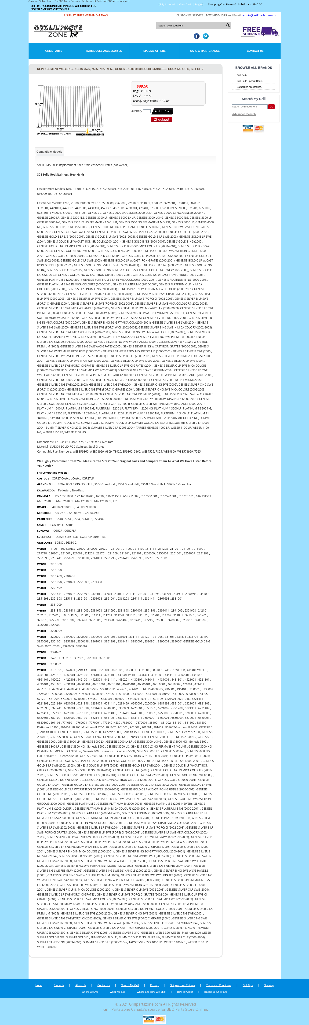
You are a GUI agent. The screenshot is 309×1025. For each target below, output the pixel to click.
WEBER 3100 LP (198, 942)
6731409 (110, 713)
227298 (149, 558)
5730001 (66, 699)
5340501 (165, 694)
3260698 (81, 620)
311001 (83, 615)
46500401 (83, 684)
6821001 (56, 718)
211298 (163, 549)
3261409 (121, 620)
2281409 (56, 576)
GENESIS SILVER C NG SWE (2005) (180, 913)
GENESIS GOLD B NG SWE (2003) (191, 775)
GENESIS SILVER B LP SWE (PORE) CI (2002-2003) (109, 832)
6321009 (190, 703)
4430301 (136, 680)
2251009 (189, 553)
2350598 (190, 594)
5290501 (111, 694)
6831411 (136, 718)
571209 (53, 699)
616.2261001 (168, 496)
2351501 (83, 599)
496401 (181, 689)
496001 (169, 689)
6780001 (190, 713)
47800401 (73, 689)
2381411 (69, 610)
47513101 (43, 689)
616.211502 (130, 496)
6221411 (197, 699)
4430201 (123, 680)
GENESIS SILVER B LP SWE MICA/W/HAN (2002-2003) (155, 837)
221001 (65, 553)
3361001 (96, 641)
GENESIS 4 (74, 751)
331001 (122, 637)
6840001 (150, 718)
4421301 (96, 680)
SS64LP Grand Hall (153, 484)
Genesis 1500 (131, 732)
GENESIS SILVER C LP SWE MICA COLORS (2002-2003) (92, 899)
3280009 (173, 620)
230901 (107, 594)
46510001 (98, 684)
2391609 (176, 610)
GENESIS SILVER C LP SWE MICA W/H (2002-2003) (161, 899)
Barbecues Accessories (104, 50)
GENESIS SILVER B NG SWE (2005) (80, 856)
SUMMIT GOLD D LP (103, 937)
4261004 (96, 675)
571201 (42, 699)
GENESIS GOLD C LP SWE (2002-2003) (152, 785)
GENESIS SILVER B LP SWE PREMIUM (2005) (102, 842)
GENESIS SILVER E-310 (124, 933)
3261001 (95, 620)
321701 (42, 620)
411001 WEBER (175, 670)
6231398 (83, 703)
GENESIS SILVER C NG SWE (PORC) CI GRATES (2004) (136, 918)
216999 (198, 549)
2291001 (69, 582)
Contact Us (255, 50)
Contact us (103, 985)
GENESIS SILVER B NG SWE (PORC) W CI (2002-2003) (137, 856)
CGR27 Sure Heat (66, 537)
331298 (158, 637)
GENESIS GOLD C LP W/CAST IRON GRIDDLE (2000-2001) (157, 789)
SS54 (68, 519)
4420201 (56, 680)
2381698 (96, 610)
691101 (55, 723)
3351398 (69, 641)
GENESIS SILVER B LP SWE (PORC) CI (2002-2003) (153, 828)
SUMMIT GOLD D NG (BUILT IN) (139, 937)
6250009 (150, 703)
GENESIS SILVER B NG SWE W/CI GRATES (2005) (151, 875)
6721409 (203, 708)
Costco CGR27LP (83, 478)
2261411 (123, 558)
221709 (113, 553)
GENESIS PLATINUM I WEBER (171, 818)
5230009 (207, 689)
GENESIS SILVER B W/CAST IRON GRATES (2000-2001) (134, 885)
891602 (111, 727)
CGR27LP (70, 531)
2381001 (177, 599)
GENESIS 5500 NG (91, 756)
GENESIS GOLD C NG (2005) (126, 794)
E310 (116, 501)
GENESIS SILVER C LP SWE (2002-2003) (139, 890)
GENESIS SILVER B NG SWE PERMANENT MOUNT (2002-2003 (94, 866)
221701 (101, 553)
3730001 (56, 664)
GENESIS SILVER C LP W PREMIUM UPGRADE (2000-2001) (120, 904)
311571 (143, 615)
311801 (178, 615)
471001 (187, 684)
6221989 (56, 703)
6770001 (177, 713)
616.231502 (203, 496)
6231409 (96, 703)
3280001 (160, 620)
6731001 (83, 713)
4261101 (110, 675)
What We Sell (118, 991)
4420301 (69, 680)
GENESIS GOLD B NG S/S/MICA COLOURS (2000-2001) (81, 775)
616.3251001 (45, 501)
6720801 (136, 708)
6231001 (69, 703)
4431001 (163, 680)
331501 (169, 637)
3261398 (108, 620)
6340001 (110, 708)
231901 (178, 594)
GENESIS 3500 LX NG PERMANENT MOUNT (158, 746)
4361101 (42, 680)
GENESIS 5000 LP (148, 751)
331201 (146, 637)
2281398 (56, 570)
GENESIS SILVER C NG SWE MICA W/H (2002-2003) (106, 923)
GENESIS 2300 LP (159, 737)
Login (198, 4)
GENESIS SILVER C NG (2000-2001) (92, 909)
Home (38, 985)
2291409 (56, 588)
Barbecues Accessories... (250, 87)
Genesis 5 (108, 751)
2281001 (161, 558)
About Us (80, 985)
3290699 (69, 637)
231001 (119, 594)
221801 (125, 553)
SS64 (76, 519)
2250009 (162, 553)
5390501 (205, 694)
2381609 (82, 610)
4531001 (56, 684)
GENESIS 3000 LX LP (119, 742)
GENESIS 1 (206, 727)
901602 (158, 727)
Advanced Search (244, 114)
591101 (146, 699)
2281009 (56, 564)
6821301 (83, 718)
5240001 (44, 694)
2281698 (56, 582)
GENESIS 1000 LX (69, 732)
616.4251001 (83, 501)
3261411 (135, 620)
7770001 (95, 723)
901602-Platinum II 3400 (181, 727)
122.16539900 (84, 496)
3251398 (68, 620)
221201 (89, 553)
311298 (119, 615)
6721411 (42, 713)
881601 (178, 723)
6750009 (163, 713)
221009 (77, 553)
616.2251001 (149, 496)
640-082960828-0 (87, 507)
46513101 (114, 684)
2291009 (82, 582)
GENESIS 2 (173, 732)
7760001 (81, 723)
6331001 (69, 708)
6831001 (110, 718)
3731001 (56, 670)
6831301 (123, 718)
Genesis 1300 (111, 732)
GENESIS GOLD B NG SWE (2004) (58, 780)
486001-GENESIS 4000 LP (98, 689)
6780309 (203, 713)
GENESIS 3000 (46, 742)
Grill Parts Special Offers (249, 81)
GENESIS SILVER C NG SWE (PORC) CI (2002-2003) (69, 918)
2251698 (69, 558)
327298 (148, 620)
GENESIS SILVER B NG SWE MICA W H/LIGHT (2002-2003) (110, 861)
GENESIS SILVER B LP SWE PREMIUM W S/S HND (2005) (72, 847)
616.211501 (113, 496)
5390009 (191, 694)
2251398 (42, 558)
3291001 (109, 637)
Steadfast (78, 490)
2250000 (149, 553)
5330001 (138, 694)
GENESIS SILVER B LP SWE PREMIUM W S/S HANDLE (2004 (169, 842)
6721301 (190, 708)
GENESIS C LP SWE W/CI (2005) (190, 756)
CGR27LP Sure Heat (92, 537)
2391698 (190, 610)
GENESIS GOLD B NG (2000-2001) (89, 770)
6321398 (42, 708)
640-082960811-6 (62, 507)
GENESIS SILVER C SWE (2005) (89, 933)
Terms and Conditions (218, 985)
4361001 (197, 675)
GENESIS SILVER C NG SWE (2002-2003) (86, 913)
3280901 (42, 625)
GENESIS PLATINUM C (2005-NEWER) (95, 813)
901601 (146, 727)
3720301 (91, 658)
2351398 (56, 599)
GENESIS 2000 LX (61, 737)
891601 (65, 727)
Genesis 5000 (126, 751)
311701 (154, 615)
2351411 (69, 599)
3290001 (56, 625)
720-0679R (91, 513)
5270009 (71, 694)
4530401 (42, 684)
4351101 (170, 675)
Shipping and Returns (182, 985)
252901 (53, 615)
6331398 (83, 708)
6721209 (177, 708)
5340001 (151, 694)
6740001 (136, 713)
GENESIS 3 (204, 737)
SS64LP (86, 519)
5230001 (194, 689)
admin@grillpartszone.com (260, 15)
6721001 (150, 708)
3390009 (68, 646)
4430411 (150, 680)
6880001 (203, 718)
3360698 (83, 641)
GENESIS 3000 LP (69, 742)
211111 (151, 549)
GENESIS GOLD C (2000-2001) (177, 780)
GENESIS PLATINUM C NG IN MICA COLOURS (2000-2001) (113, 818)
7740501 (68, 723)
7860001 (128, 723)
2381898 (123, 610)
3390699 (81, 646)
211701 (175, 549)
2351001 (204, 594)
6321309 (203, 703)
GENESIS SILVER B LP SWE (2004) (98, 828)
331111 (134, 637)
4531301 (69, 684)
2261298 (110, 558)
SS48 (60, 519)
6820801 (42, 718)
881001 (154, 723)
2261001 (96, 558)
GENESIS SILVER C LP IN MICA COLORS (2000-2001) (80, 890)
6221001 (170, 699)
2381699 (109, 610)
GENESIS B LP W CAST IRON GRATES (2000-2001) (136, 756)
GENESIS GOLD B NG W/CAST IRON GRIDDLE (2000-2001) (119, 780)
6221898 (42, 703)
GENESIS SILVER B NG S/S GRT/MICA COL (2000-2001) (150, 851)
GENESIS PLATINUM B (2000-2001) (120, 804)
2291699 (82, 594)
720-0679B (76, 513)
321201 (202, 615)
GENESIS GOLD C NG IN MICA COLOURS (172, 794)
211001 (115, 549)
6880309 (42, 723)
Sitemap (268, 985)
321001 (190, 615)
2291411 (56, 594)
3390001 (163, 641)
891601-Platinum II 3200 (88, 727)
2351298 (42, 599)
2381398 (56, 610)
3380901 (150, 641)
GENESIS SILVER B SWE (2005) (79, 885)
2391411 (163, 610)
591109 (158, 699)
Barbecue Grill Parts (215, 991)
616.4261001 (102, 501)
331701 (193, 637)
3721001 (105, 658)
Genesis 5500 (69, 756)
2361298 (123, 599)
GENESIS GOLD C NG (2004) (88, 794)
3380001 (136, 641)
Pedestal (63, 490)
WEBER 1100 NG (174, 942)
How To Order (185, 991)
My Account (167, 4)
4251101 (56, 675)
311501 (131, 615)
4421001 (83, 680)
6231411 (110, 703)
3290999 (96, 637)
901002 (134, 727)
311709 (166, 615)
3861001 (157, 670)
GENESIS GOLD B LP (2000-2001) (130, 761)
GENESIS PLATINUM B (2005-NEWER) (168, 804)
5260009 (57, 694)
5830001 (106, 699)
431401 (144, 675)
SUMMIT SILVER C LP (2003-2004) (183, 937)
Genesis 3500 (95, 746)
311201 (107, 615)
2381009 (56, 605)
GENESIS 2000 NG (114, 737)
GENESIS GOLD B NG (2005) (131, 770)
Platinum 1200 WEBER (196, 933)
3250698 (54, 620)
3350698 (42, 641)
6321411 (56, 708)
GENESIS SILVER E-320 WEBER (161, 933)
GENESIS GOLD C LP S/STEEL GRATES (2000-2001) (94, 785)
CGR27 (58, 531)
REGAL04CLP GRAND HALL (75, 484)
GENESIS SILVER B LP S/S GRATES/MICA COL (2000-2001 (161, 823)
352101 (67, 658)
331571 (181, 637)
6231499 (123, 703)
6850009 (177, 718)
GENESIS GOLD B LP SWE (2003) (97, 765)
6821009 (69, 718)
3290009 (56, 631)
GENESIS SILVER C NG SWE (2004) (135, 913)
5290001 (84, 694)
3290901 (82, 637)
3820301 (103, 670)
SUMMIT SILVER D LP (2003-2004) (105, 942)
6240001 (136, 703)
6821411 (96, 718)
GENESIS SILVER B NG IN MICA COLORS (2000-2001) (80, 851)
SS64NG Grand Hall (179, 484)
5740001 (79, 699)
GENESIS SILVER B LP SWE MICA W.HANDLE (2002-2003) (83, 837)
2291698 (69, 594)
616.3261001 (64, 501)
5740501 (93, 699)
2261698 (136, 558)
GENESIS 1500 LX (153, 732)
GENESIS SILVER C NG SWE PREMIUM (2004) (169, 923)
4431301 (177, 680)
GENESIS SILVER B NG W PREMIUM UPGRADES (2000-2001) (122, 880)
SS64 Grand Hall (128, 484)
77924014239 (111, 723)
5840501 (133, 699)
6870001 (190, 718)
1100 (54, 549)
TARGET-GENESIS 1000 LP (145, 942)
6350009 (123, 708)
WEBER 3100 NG (47, 947)
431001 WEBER (127, 675)
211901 (186, 549)
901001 (123, 727)
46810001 (159, 684)
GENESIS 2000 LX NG (87, 737)
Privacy (154, 985)
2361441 (150, 599)
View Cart (185, 4)
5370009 (178, 694)
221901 (136, 553)
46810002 (173, 684)
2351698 (96, 599)
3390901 (56, 652)
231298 (154, 594)
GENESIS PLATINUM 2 (81, 804)
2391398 (150, 610)
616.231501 (186, 496)
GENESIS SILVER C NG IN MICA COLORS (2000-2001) (149, 909)
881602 (189, 723)
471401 (199, 684)
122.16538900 (64, 496)
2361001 (110, 599)
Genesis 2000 (191, 732)
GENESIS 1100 (92, 732)
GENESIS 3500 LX (117, 746)
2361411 (136, 599)
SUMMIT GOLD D (77, 937)
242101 (203, 610)
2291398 (96, 582)
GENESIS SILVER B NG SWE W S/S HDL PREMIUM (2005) (83, 875)
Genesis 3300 (198, 742)
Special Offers (154, 50)
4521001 (190, 680)
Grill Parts (53, 50)
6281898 (163, 703)
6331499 (96, 708)
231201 (143, 594)
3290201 (56, 637)
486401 (122, 689)
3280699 (200, 620)
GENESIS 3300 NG (73, 746)
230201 (95, 594)
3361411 (123, 641)
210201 (104, 549)
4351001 (157, 675)
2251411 (56, 558)
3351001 (56, 641)
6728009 (69, 713)
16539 (100, 496)
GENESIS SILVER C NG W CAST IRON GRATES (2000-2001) (124, 928)
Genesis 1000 (47, 732)
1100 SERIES (67, 549)
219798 (42, 553)
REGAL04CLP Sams (61, 525)
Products (59, 985)
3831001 (143, 670)
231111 (131, 594)
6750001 (150, 713)
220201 (53, 553)
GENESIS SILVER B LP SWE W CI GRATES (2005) (140, 847)
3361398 (110, 641)
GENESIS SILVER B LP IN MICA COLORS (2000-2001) (90, 823)
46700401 (129, 684)
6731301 (96, 713)
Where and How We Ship (151, 991)
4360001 (183, 675)
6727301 (56, 713)
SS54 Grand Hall (105, 484)
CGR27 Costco (61, 478)
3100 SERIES (69, 615)
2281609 (69, 576)
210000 (92, 549)
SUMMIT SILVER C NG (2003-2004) (59, 942)
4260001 (69, 675)
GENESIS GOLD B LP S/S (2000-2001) (176, 761)
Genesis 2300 (137, 737)
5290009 (98, 694)
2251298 (202, 553)
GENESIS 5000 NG (172, 751)
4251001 (42, 675)
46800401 (144, 684)
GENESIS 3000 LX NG (148, 742)
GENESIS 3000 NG (175, 742)
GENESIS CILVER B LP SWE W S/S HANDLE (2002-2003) (72, 761)
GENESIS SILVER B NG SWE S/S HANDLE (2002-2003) (118, 871)
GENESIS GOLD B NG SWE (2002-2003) (143, 775)
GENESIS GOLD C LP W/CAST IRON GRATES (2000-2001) (83, 789)
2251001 (176, 553)
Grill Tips (248, 985)
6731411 (123, 713)
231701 (166, 594)
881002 (166, 723)
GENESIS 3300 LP (48, 746)
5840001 (120, 699)
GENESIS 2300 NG (184, 737)
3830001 (130, 670)
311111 (95, 615)
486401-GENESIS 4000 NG (146, 689)
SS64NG (99, 519)
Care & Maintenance (205, 50)
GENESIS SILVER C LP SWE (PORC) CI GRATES (66, 894)
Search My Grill (130, 985)
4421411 (110, 680)
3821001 (117, 670)
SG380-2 (71, 543)
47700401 (58, 689)
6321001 (177, 703)
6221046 (184, 699)
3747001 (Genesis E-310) (80, 670)
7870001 (141, 723)
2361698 (163, 599)
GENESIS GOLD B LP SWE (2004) (140, 765)
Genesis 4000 (91, 751)
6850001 (163, 718)
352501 (79, 658)
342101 (55, 658)
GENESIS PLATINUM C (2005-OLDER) (145, 813)
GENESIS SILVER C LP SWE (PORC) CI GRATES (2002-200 (132, 894)
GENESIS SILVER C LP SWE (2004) (188, 890)
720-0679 (60, 513)
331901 (205, 637)
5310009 (124, 694)
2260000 (83, 558)
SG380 (59, 543)
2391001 (136, 610)
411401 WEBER (197, 670)
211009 (127, 549)
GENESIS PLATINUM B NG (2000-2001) (174, 809)
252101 (42, 615)
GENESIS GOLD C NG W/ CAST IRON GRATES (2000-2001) (129, 799)
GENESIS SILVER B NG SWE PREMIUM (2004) (163, 866)
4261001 (83, 675)
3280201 (187, 620)
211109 (139, 549)
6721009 (163, 708)
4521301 (203, 680)
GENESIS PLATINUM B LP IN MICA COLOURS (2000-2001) (111, 809)
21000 (81, 549)
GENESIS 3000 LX (93, 742)
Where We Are (90, 991)
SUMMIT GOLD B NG (50, 937)
